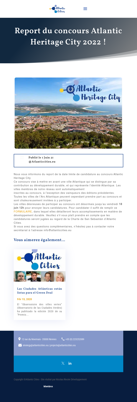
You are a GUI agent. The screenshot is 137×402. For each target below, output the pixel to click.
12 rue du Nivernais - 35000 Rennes (39, 339)
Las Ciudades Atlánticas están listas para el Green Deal (39, 291)
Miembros (48, 386)
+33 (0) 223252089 (74, 339)
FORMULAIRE (23, 212)
